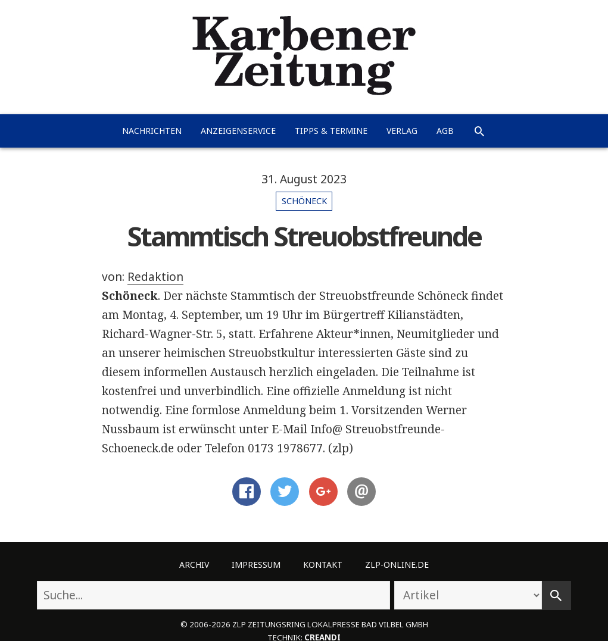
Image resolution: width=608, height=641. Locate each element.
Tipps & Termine (331, 130)
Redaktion (155, 276)
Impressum (256, 564)
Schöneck (304, 201)
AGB (445, 130)
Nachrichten (152, 130)
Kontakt (322, 564)
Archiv (194, 564)
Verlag (401, 130)
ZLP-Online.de (397, 564)
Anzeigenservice (238, 130)
